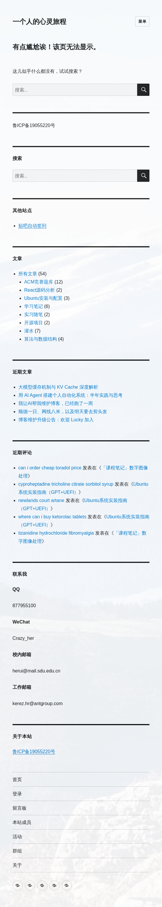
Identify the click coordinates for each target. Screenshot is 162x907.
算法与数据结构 (40, 339)
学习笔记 (33, 306)
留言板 (20, 808)
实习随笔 (33, 314)
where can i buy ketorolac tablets (52, 516)
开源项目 (33, 322)
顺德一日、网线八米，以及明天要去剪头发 (62, 411)
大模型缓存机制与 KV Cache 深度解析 (58, 387)
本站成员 (22, 822)
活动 (17, 836)
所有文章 (27, 273)
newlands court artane (41, 500)
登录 (17, 794)
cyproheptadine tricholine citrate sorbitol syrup (66, 484)
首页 (17, 779)
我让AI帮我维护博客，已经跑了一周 (55, 403)
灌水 (29, 330)
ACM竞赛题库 (38, 281)
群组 (17, 851)
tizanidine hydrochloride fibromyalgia (56, 533)
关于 (17, 865)
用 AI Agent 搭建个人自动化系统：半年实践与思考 (70, 395)
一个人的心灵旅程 (39, 21)
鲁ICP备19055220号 (34, 751)
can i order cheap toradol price (49, 467)
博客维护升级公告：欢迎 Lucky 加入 (56, 419)
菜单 (142, 21)
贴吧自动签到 (32, 225)
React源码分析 (39, 290)
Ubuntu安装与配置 (43, 298)
